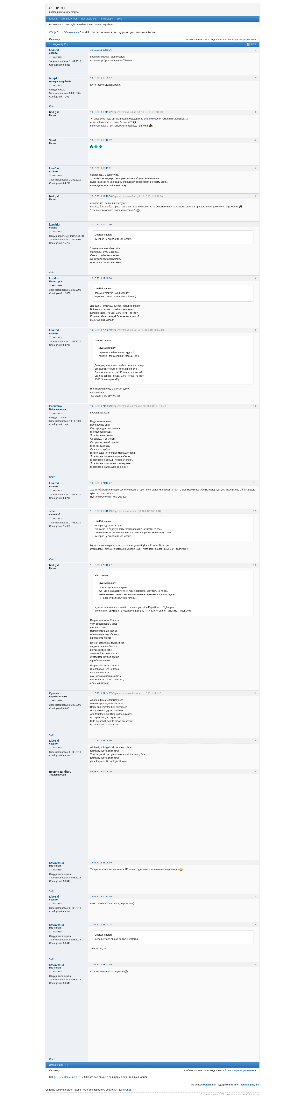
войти (226, 39)
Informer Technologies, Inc (244, 1084)
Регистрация (106, 18)
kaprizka (54, 224)
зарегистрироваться (245, 39)
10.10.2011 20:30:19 (101, 330)
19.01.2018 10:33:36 (101, 896)
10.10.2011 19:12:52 (101, 140)
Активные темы (69, 18)
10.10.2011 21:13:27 (101, 483)
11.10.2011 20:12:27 (101, 565)
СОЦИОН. (57, 8)
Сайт (52, 106)
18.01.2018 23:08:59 (101, 862)
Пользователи (88, 18)
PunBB (207, 1084)
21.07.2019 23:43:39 (101, 964)
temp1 (53, 78)
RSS (253, 44)
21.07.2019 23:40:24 (101, 924)
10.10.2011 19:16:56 (101, 196)
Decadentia (56, 862)
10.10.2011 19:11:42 (101, 112)
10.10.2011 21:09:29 (101, 406)
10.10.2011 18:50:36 (101, 50)
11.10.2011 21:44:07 (101, 693)
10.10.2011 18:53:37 (101, 78)
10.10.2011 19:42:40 (101, 224)
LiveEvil (54, 49)
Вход (119, 18)
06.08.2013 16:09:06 (101, 771)
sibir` (52, 511)
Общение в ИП (72, 32)
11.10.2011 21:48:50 (101, 740)
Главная (53, 18)
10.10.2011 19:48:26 (101, 278)
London (54, 278)
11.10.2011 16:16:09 (101, 511)
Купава (54, 693)
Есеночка (55, 406)
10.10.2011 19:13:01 (101, 168)
